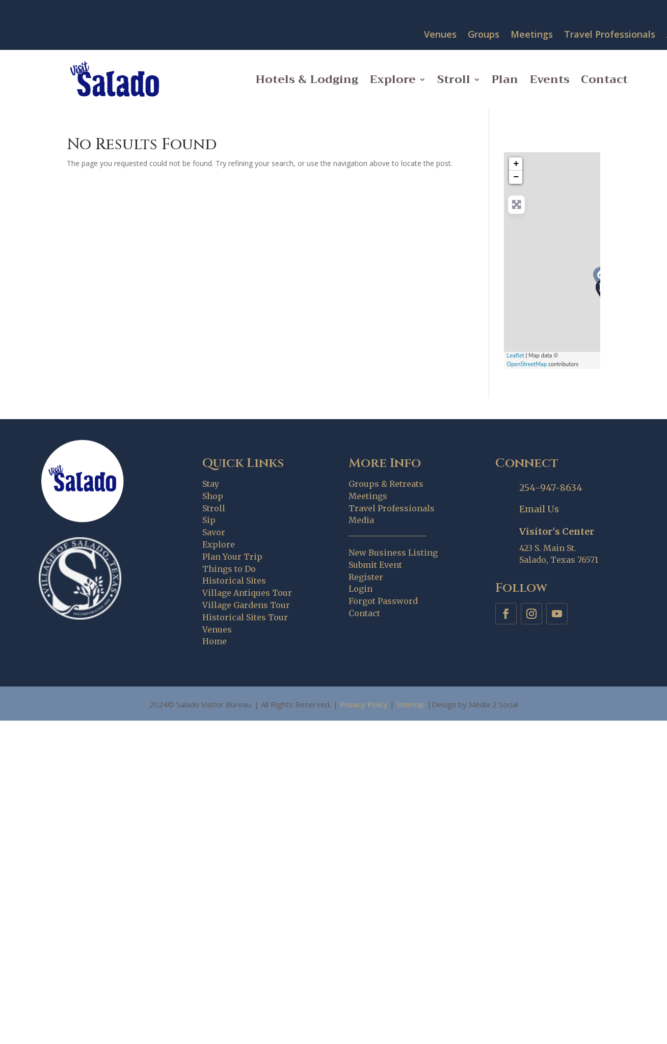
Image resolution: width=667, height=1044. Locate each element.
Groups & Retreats (386, 484)
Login (360, 589)
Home (214, 641)
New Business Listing (393, 552)
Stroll (453, 79)
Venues (440, 35)
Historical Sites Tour (245, 617)
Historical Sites (234, 580)
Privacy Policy (364, 704)
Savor (213, 532)
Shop (212, 496)
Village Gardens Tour (246, 605)
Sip (209, 520)
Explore (392, 79)
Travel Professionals (609, 35)
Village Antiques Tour (247, 593)
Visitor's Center (556, 531)
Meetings (532, 35)
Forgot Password (383, 601)
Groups (483, 35)
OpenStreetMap (526, 364)
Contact (604, 79)
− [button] (516, 177)
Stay (210, 484)
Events (549, 79)
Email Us (539, 509)
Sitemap (410, 704)
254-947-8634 (550, 487)
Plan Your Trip (232, 557)
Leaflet (515, 356)
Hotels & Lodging (307, 79)
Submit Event (375, 565)
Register (366, 577)
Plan (505, 79)
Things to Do (229, 569)
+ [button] (516, 164)
